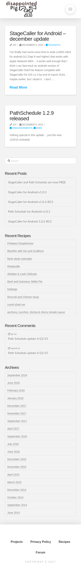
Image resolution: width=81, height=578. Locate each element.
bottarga (12, 289)
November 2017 (16, 413)
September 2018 (17, 375)
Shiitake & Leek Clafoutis (22, 274)
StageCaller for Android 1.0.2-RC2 (30, 221)
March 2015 (14, 482)
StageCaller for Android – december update (38, 36)
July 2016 (13, 444)
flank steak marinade (19, 258)
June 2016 (13, 451)
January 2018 (15, 398)
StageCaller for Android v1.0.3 (27, 192)
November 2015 (16, 466)
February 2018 (16, 390)
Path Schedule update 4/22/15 (28, 338)
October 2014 (15, 497)
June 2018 (13, 382)
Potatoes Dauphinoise (20, 243)
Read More (18, 87)
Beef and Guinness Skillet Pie (24, 281)
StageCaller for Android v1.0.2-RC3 (30, 201)
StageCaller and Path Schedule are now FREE (37, 182)
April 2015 (13, 474)
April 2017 (13, 428)
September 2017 (17, 421)
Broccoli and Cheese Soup (23, 297)
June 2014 (13, 512)
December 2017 (16, 405)
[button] (70, 9)
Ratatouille (13, 266)
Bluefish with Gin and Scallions (25, 251)
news (38, 128)
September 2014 (17, 505)
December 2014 (16, 489)
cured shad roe (16, 304)
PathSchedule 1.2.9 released (32, 115)
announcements (21, 128)
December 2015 (16, 459)
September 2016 (17, 436)
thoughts (53, 45)
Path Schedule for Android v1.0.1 (29, 211)
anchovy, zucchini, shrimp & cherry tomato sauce (36, 312)
